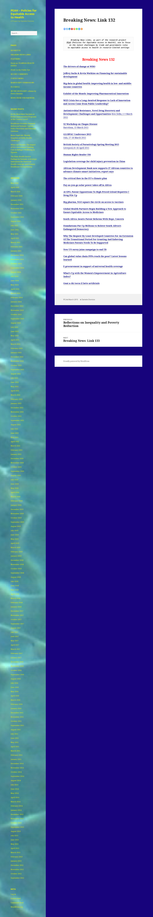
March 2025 (15, 242)
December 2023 (17, 306)
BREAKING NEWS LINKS (21, 54)
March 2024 (15, 293)
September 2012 (17, 878)
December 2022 (17, 357)
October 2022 (16, 365)
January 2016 (16, 708)
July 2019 (14, 530)
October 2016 (16, 670)
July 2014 (14, 785)
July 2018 (14, 581)
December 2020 (17, 458)
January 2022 (16, 403)
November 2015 (17, 717)
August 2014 (16, 780)
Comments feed (17, 903)
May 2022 (14, 386)
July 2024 (14, 276)
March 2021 (15, 446)
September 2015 (17, 725)
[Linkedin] (69, 29)
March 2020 (15, 496)
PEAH (69, 42)
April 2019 (15, 543)
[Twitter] (67, 29)
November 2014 (17, 768)
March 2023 (15, 344)
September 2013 (17, 827)
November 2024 (17, 259)
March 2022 (15, 395)
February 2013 (17, 857)
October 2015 (16, 721)
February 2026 (17, 196)
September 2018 (17, 573)
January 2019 (16, 556)
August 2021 (16, 424)
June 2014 (15, 789)
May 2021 (14, 437)
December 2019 (17, 509)
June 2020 (15, 484)
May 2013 (14, 844)
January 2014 (16, 810)
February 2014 (17, 806)
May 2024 (14, 285)
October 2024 (16, 263)
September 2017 (17, 624)
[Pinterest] (72, 29)
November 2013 (17, 818)
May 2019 (14, 539)
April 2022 (15, 391)
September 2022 (17, 369)
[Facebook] (65, 29)
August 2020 (16, 475)
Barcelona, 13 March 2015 (76, 127)
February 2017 (17, 653)
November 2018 (17, 564)
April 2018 (15, 594)
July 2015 (14, 734)
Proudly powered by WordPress (76, 361)
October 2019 (16, 518)
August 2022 (16, 374)
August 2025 (16, 221)
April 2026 (15, 187)
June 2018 (15, 585)
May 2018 (14, 590)
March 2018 (15, 598)
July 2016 (14, 683)
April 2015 (15, 746)
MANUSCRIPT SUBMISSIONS (22, 82)
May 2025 (14, 234)
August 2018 (16, 577)
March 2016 (15, 700)
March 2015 (15, 751)
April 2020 (15, 492)
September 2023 (17, 319)
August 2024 (16, 272)
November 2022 (17, 361)
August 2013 (16, 831)
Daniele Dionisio (88, 299)
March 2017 (15, 649)
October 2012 (16, 874)
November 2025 (17, 208)
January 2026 (16, 200)
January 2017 (16, 657)
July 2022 (14, 378)
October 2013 (16, 823)
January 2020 (16, 505)
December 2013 (17, 814)
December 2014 (17, 763)
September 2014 (17, 776)
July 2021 (14, 429)
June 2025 (15, 230)
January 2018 (16, 607)
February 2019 (17, 552)
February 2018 (17, 602)
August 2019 (16, 526)
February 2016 (17, 704)
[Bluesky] (79, 29)
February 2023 (17, 348)
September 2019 (17, 522)
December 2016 (17, 662)
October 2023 (16, 314)
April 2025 (15, 238)
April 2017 (15, 645)
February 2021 (17, 450)
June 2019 (15, 535)
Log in (13, 894)
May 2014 (14, 793)
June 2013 (15, 840)
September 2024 (17, 268)
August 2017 (16, 628)
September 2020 (17, 471)
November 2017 (17, 615)
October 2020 (16, 467)
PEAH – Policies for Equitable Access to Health (24, 13)
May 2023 (14, 335)
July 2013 (14, 835)
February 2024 (17, 297)
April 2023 (15, 340)
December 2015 (17, 713)
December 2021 (17, 407)
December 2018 (17, 560)
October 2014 (16, 772)
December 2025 (17, 204)
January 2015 (16, 759)
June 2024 (15, 280)
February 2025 (17, 247)
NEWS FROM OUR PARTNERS (22, 98)
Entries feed (16, 898)
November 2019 (17, 513)
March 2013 (15, 852)
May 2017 (14, 641)
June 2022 (15, 382)
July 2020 (14, 480)
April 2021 (15, 441)
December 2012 (17, 865)
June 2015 (15, 738)
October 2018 (16, 568)
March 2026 (15, 191)
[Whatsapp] (77, 29)
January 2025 (16, 251)
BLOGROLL (15, 87)
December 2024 (17, 255)
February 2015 (17, 755)
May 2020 (14, 488)
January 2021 (16, 454)
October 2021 (16, 416)
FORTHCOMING (17, 78)
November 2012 (17, 869)
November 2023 (17, 310)
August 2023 (16, 323)
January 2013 (16, 861)
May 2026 (14, 183)
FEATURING (15, 59)
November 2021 (17, 412)
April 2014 (15, 797)
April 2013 (15, 848)
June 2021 (15, 433)
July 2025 (14, 225)
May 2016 (14, 691)
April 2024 (15, 289)
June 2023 (15, 331)
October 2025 (16, 213)
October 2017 (16, 619)
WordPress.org (17, 907)
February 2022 (17, 399)
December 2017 (17, 611)
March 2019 (15, 547)
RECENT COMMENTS (19, 74)
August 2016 (16, 679)
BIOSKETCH (16, 50)
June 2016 (15, 687)
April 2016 (15, 696)
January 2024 (16, 302)
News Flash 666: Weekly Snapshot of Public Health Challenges (21, 138)
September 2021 (17, 420)
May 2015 (14, 742)
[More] (82, 29)
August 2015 (16, 729)
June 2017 (15, 636)
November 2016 (17, 666)
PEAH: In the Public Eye (20, 70)
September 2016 (17, 674)
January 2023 (16, 352)
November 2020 (17, 463)
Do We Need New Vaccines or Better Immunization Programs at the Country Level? (23, 116)
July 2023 (14, 327)
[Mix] (74, 29)
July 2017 (14, 632)
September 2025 (17, 217)
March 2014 (15, 801)
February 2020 (17, 501)
